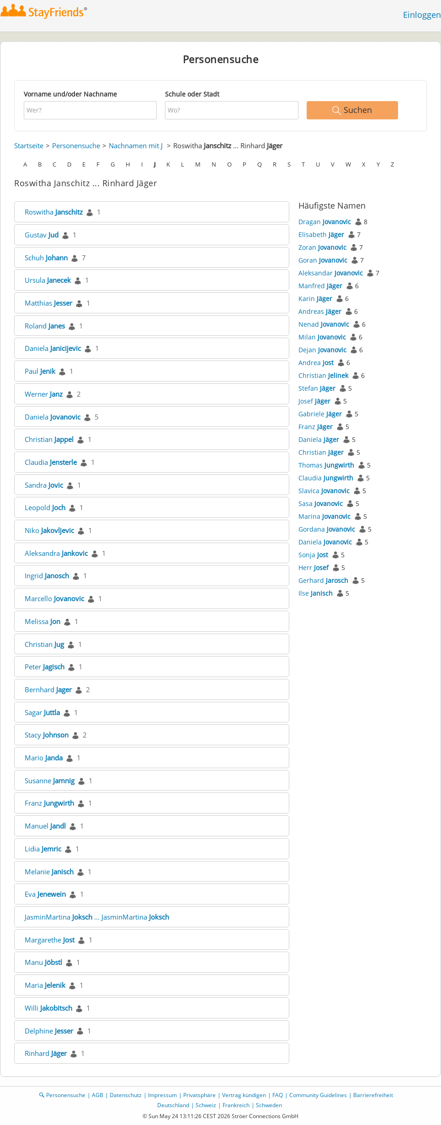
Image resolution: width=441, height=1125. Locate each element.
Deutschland (173, 1105)
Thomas (326, 465)
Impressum (162, 1095)
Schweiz (206, 1105)
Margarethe (49, 939)
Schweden (269, 1105)
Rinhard (46, 1053)
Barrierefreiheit (373, 1095)
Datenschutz (126, 1095)
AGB (97, 1095)
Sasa (320, 503)
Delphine (49, 1030)
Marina (324, 516)
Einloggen (422, 14)
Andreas (319, 311)
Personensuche (76, 145)
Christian (49, 439)
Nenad (323, 324)
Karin (315, 298)
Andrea (316, 362)
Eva (45, 894)
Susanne (49, 780)
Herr (313, 567)
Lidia (43, 848)
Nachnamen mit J (136, 145)
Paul (40, 371)
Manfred (320, 285)
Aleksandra (56, 553)
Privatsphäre (199, 1095)
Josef (314, 401)
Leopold (45, 507)
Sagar (42, 712)
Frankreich (236, 1105)
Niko (49, 530)
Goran (322, 260)
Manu (43, 962)
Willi (48, 1007)
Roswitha (54, 211)
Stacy (47, 734)
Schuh (46, 257)
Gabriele (320, 413)
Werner (44, 393)
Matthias (48, 302)
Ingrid (47, 575)
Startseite (28, 145)
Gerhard (323, 580)
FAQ (277, 1095)
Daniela (53, 348)
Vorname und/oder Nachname (70, 94)
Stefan (316, 388)
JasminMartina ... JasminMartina (97, 916)
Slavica (324, 490)
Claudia (51, 462)
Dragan (324, 221)
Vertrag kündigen (244, 1095)
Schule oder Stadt (192, 94)
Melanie (49, 871)
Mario (44, 757)
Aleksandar (330, 273)
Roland (45, 325)
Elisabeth (321, 234)
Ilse (315, 593)
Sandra (44, 485)
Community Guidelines (318, 1095)
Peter (44, 666)
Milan (322, 337)
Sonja (313, 554)
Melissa (42, 621)
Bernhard (48, 689)
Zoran (322, 247)
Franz (49, 802)
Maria (45, 985)
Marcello (54, 598)
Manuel (45, 825)
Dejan (322, 349)
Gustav (41, 234)
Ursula (48, 280)
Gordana (326, 529)
